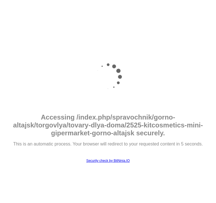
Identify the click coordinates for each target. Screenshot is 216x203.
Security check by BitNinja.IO (108, 161)
